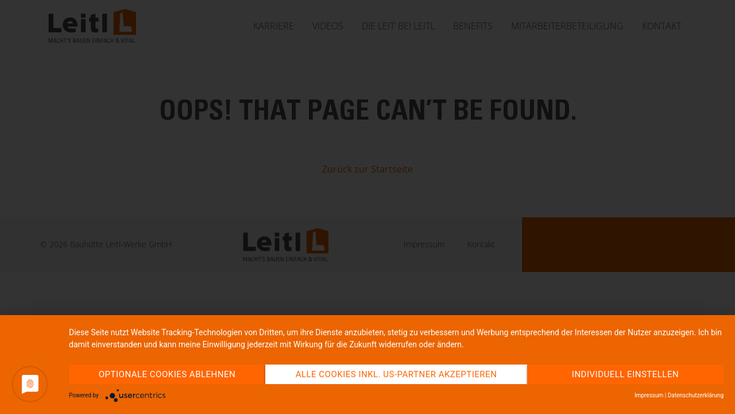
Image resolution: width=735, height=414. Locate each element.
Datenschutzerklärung (696, 395)
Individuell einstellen (625, 374)
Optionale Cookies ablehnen (167, 374)
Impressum (649, 395)
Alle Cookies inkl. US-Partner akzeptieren (396, 374)
